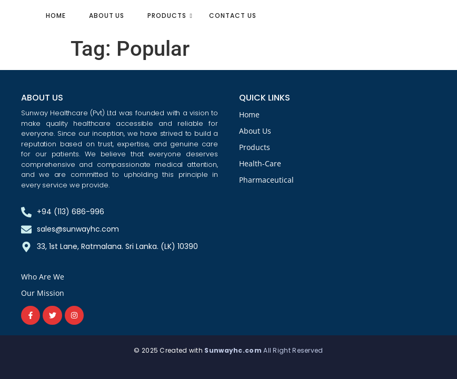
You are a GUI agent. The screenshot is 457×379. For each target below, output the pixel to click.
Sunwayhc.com (233, 350)
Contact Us (232, 15)
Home (56, 15)
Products (169, 15)
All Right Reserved (293, 350)
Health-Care (260, 163)
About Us (106, 15)
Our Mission (42, 293)
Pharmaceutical (266, 180)
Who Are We (42, 277)
